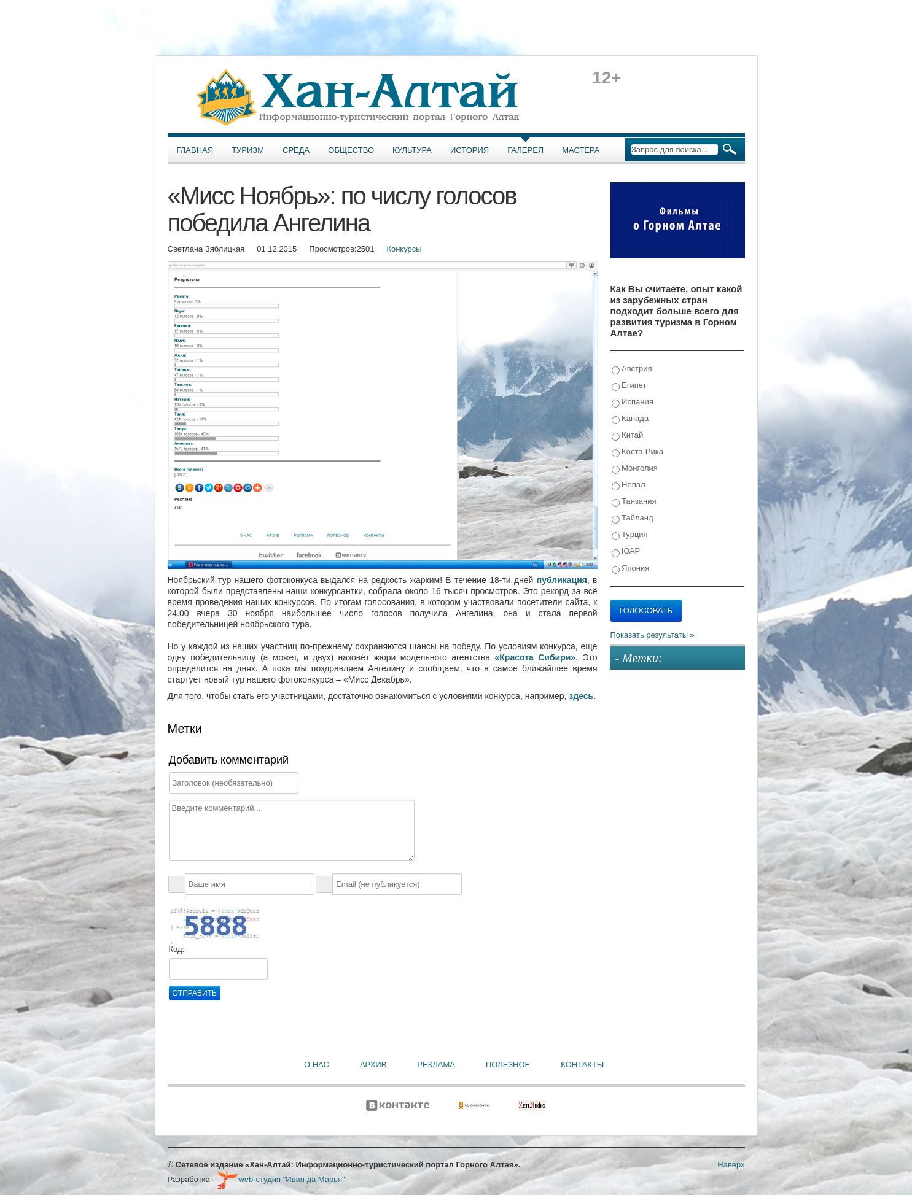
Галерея (525, 150)
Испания (632, 402)
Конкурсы (403, 248)
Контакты (582, 1064)
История (469, 150)
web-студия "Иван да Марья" (281, 1179)
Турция (630, 535)
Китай (628, 435)
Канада (630, 419)
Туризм (248, 150)
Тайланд (632, 518)
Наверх (730, 1164)
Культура (412, 150)
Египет (629, 386)
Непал (628, 485)
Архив (373, 1064)
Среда (296, 150)
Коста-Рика (637, 452)
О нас (316, 1064)
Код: (177, 949)
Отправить (195, 993)
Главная (195, 150)
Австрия (632, 369)
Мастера (580, 150)
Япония (631, 568)
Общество (351, 150)
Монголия (635, 468)
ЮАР (626, 551)
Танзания (634, 502)
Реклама (436, 1064)
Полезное (508, 1064)
